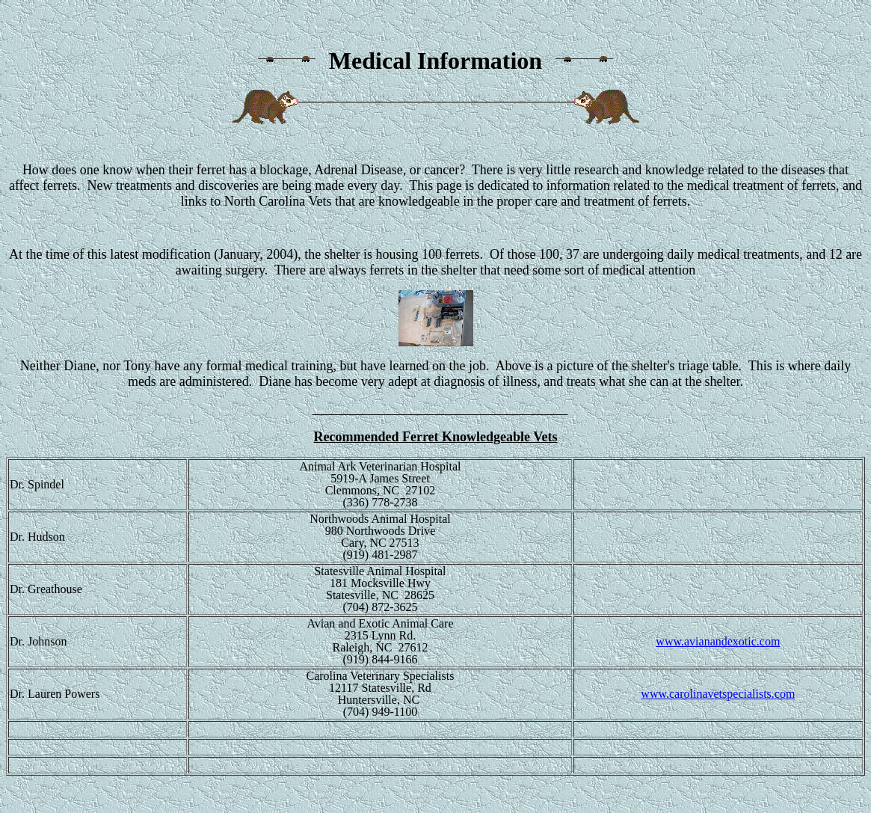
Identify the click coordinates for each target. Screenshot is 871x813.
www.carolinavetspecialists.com (718, 693)
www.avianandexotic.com (718, 641)
